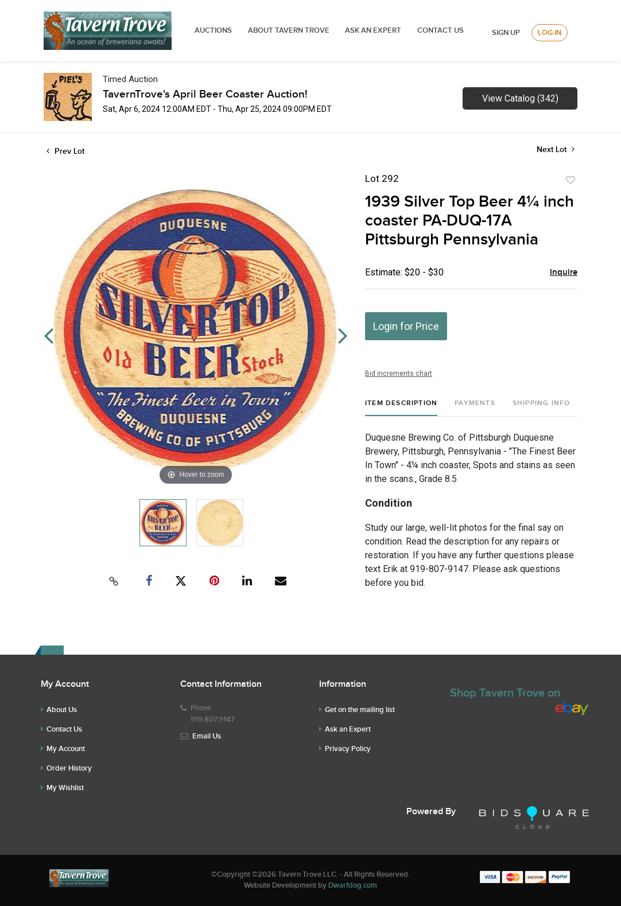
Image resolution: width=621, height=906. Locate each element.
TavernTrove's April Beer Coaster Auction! (205, 94)
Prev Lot (65, 151)
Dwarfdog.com (352, 885)
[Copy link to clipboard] (114, 581)
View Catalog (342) (520, 98)
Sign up (506, 32)
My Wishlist (65, 787)
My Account (65, 748)
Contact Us (440, 30)
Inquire (563, 272)
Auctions (213, 30)
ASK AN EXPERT (373, 30)
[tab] (401, 407)
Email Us (206, 736)
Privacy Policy (348, 748)
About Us (61, 709)
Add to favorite (570, 180)
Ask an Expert (348, 729)
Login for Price (406, 326)
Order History (69, 768)
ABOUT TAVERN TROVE (289, 30)
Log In (549, 32)
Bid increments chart (398, 374)
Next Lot (556, 149)
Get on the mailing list (360, 709)
